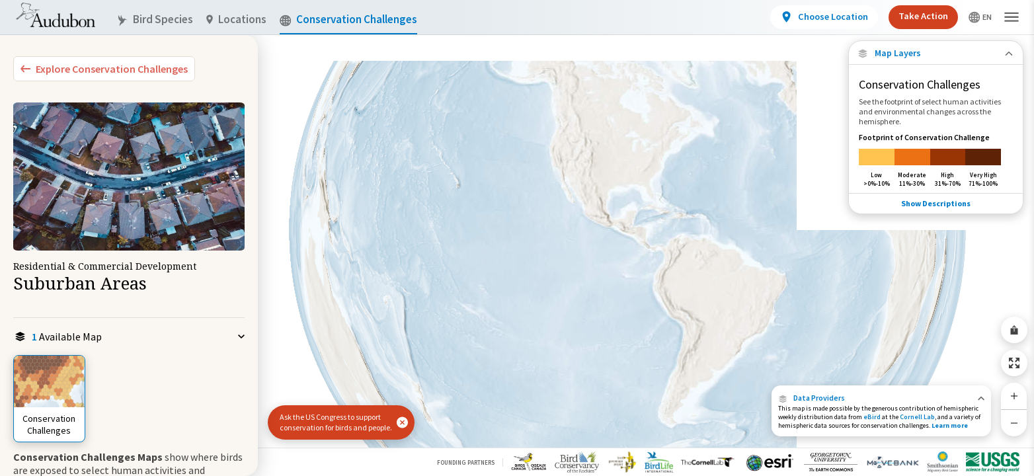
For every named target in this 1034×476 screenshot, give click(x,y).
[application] (517, 238)
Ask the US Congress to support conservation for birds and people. (336, 422)
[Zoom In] (1014, 396)
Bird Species (154, 19)
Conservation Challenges (348, 19)
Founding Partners (466, 462)
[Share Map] (1014, 330)
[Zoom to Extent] (1014, 363)
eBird (872, 417)
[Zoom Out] (1014, 422)
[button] (881, 398)
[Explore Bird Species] (104, 68)
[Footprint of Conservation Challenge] (936, 159)
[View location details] (824, 17)
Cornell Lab (917, 417)
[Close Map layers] (935, 53)
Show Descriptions (936, 202)
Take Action (923, 16)
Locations (236, 19)
